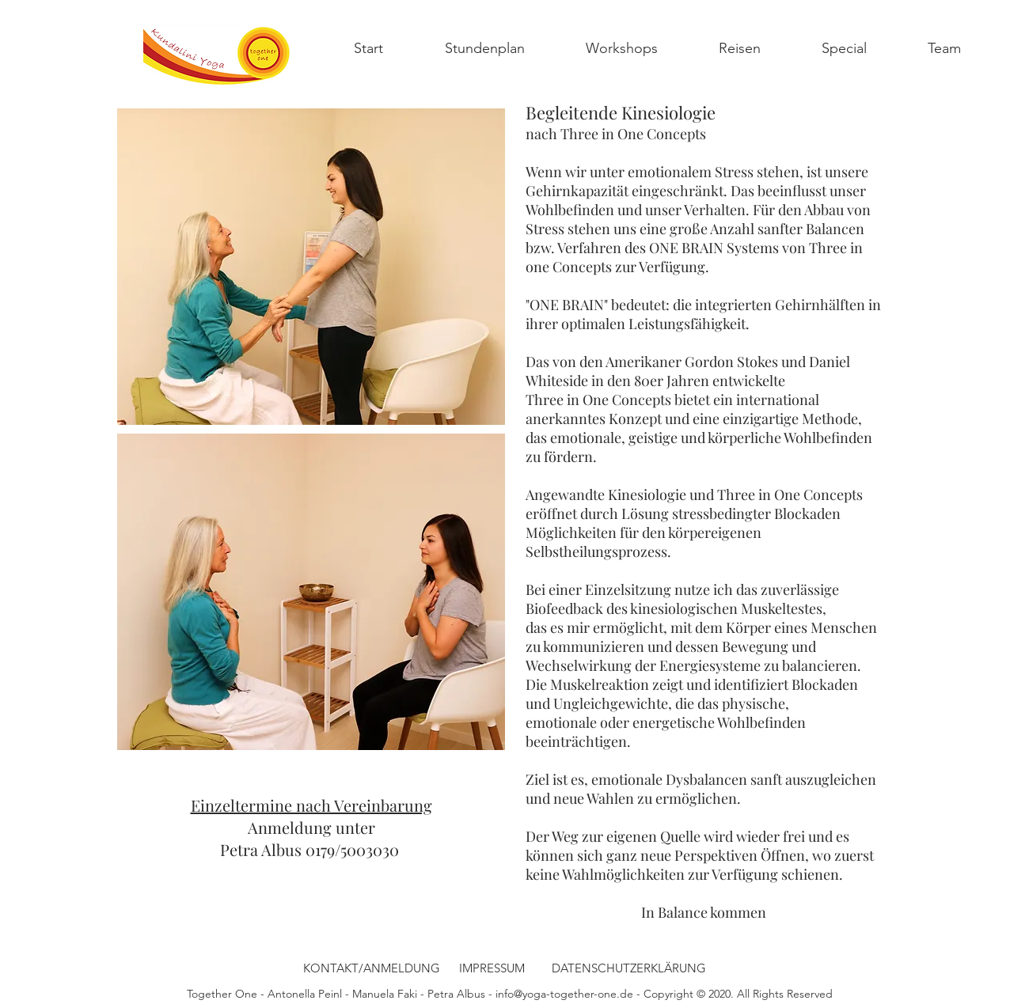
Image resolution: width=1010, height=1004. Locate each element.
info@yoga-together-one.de (564, 994)
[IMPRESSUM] (491, 968)
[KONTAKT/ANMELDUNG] (371, 968)
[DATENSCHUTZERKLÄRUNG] (628, 968)
